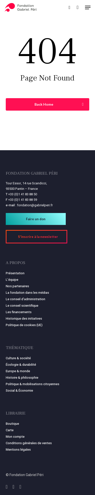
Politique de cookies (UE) (24, 325)
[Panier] (77, 7)
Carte (10, 430)
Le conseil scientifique (22, 305)
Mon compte (15, 436)
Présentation (15, 273)
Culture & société (18, 358)
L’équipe (12, 279)
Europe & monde (18, 371)
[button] (87, 7)
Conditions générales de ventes (29, 443)
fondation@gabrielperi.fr (35, 205)
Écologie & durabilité (21, 364)
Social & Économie (19, 390)
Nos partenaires (17, 286)
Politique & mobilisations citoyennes (32, 384)
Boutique (12, 423)
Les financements (19, 312)
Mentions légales (18, 449)
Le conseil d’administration (25, 299)
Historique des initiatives (24, 318)
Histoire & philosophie (22, 377)
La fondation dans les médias (27, 292)
